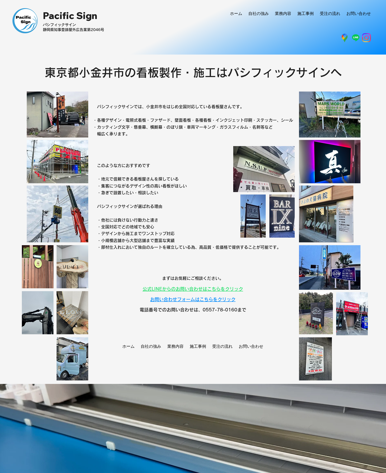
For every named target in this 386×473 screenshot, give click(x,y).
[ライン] (355, 37)
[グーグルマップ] (344, 37)
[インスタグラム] (366, 37)
